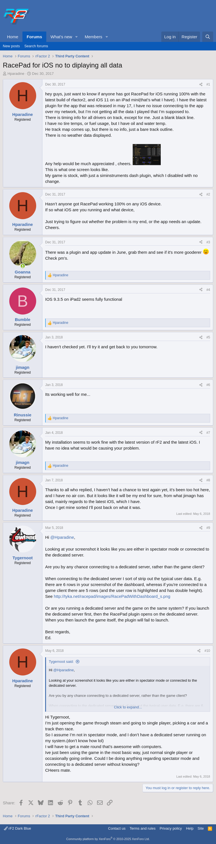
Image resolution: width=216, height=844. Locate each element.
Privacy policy (171, 828)
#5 (208, 337)
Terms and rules (142, 828)
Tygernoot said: (61, 661)
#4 (208, 290)
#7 (208, 433)
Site (200, 828)
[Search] (207, 37)
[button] (77, 37)
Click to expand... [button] (128, 707)
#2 (208, 194)
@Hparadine (62, 537)
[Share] (200, 84)
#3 (208, 242)
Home (12, 36)
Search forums (36, 46)
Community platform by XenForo (108, 839)
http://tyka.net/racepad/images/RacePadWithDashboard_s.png (112, 596)
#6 (208, 385)
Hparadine (16, 73)
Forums (34, 36)
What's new (61, 36)
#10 (207, 651)
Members (93, 36)
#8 (208, 480)
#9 (208, 528)
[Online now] (22, 266)
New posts (11, 46)
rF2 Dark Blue (17, 828)
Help (190, 828)
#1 (208, 84)
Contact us (116, 828)
